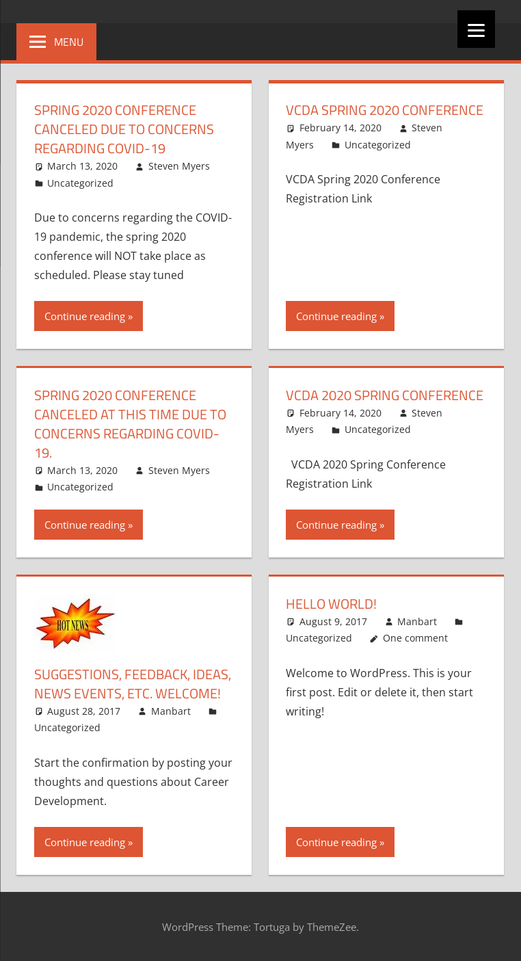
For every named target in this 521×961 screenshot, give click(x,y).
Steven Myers (179, 165)
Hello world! (331, 603)
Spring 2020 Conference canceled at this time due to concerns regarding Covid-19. (130, 423)
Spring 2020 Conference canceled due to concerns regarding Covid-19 (124, 129)
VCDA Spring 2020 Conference (384, 109)
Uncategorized (80, 182)
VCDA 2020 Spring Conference (384, 395)
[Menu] (476, 29)
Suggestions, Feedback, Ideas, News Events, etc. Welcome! (132, 683)
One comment (415, 637)
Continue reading (84, 316)
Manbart (171, 711)
